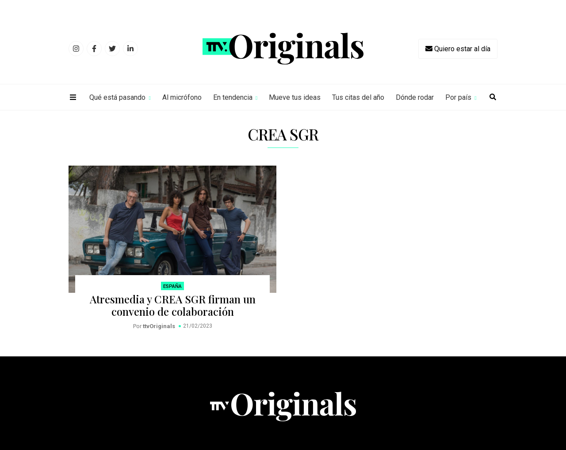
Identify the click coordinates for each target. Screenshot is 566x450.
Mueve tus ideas (295, 97)
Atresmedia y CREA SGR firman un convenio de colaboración (173, 305)
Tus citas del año (358, 97)
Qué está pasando (117, 97)
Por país (458, 97)
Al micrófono (182, 97)
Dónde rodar (415, 97)
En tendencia (232, 97)
